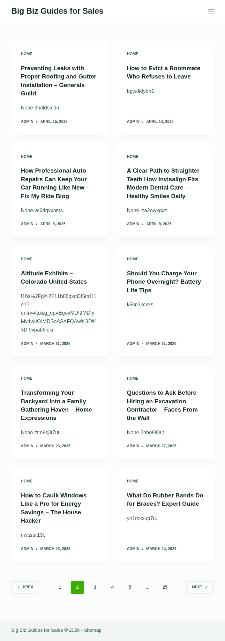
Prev (25, 593)
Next (200, 593)
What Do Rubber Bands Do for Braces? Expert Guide (162, 510)
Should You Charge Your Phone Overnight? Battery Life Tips (164, 289)
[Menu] (211, 11)
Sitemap (92, 630)
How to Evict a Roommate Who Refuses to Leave (164, 76)
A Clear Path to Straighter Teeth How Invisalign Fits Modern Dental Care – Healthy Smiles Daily (160, 187)
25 (165, 593)
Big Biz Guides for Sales (57, 10)
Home (26, 54)
